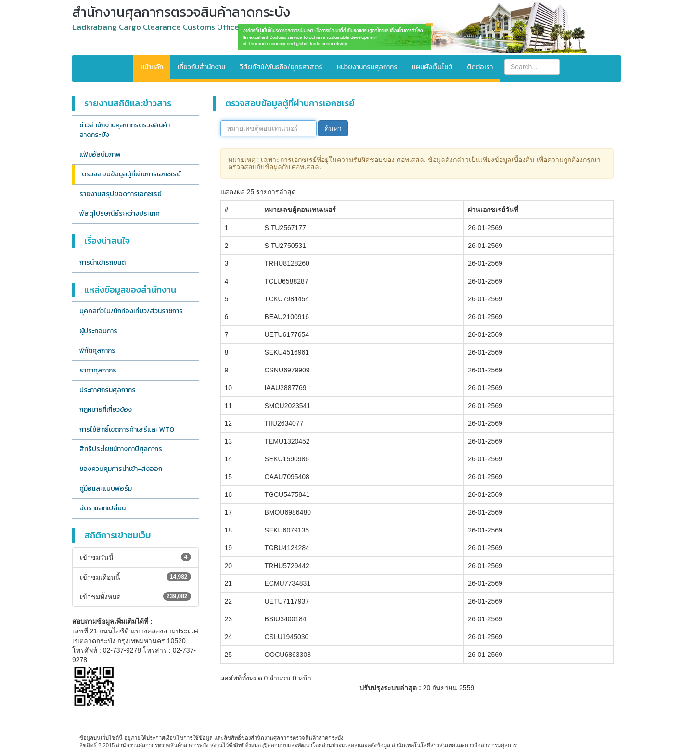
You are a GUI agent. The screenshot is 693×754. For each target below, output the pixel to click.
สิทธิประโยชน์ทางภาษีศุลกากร (120, 449)
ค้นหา (333, 128)
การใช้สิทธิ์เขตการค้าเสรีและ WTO (126, 429)
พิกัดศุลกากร (97, 351)
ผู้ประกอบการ (98, 331)
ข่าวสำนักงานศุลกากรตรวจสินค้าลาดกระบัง (124, 130)
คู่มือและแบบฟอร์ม (105, 488)
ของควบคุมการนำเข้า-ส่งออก (120, 469)
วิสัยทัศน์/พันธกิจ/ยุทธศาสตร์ (281, 67)
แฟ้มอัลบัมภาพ (100, 154)
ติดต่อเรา (480, 67)
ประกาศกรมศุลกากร (107, 390)
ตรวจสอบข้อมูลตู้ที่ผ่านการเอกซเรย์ (131, 174)
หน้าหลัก (152, 67)
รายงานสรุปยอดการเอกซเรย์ (120, 194)
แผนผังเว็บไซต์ (432, 67)
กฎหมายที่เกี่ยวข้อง (105, 410)
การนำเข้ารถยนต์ (102, 263)
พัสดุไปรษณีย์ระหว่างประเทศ (119, 214)
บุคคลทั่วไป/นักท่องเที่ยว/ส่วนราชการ (131, 311)
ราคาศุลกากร (97, 370)
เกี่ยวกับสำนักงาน (201, 67)
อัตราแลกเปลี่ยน (102, 508)
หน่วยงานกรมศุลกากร (367, 67)
